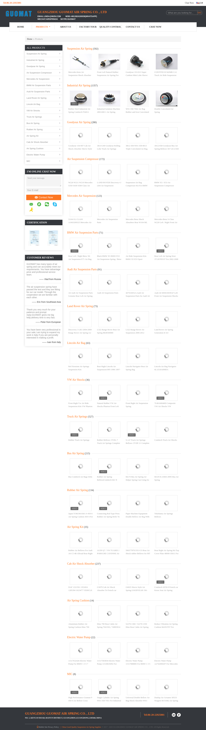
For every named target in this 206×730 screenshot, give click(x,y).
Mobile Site (42, 727)
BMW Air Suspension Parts (39, 85)
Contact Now (43, 197)
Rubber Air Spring (35, 129)
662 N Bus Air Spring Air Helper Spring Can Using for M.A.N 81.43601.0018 (137, 480)
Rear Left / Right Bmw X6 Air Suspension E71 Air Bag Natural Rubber (79, 259)
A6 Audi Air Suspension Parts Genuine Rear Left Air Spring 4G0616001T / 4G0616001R (80, 296)
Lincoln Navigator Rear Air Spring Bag (137, 368)
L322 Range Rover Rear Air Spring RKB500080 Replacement (108, 332)
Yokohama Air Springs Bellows (163, 515)
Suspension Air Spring (37, 54)
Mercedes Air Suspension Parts (107, 221)
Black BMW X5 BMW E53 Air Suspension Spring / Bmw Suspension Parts (109, 259)
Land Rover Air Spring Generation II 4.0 (163, 331)
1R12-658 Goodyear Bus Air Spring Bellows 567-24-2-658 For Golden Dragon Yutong (166, 149)
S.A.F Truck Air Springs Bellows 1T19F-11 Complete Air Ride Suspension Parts (137, 443)
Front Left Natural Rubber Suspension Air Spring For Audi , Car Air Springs (108, 75)
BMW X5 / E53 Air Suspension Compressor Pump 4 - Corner (164, 185)
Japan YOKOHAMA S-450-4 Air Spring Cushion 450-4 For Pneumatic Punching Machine (80, 516)
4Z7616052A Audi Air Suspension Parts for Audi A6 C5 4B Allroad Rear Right (138, 296)
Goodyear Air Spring (36, 66)
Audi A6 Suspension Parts (107, 293)
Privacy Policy (53, 727)
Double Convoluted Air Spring (163, 110)
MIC (28, 161)
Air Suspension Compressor (39, 73)
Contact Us (133, 27)
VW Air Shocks (33, 110)
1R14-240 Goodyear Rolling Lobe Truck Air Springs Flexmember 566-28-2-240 (108, 149)
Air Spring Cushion (35, 148)
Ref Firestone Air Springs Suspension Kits (78, 368)
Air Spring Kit (32, 136)
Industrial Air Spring (35, 60)
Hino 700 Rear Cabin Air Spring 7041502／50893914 (108, 625)
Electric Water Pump (36, 155)
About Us (65, 27)
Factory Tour (87, 27)
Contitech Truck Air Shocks (165, 440)
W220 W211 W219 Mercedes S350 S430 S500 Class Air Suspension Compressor (80, 185)
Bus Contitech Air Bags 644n (80, 477)
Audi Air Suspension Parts (38, 91)
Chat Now (189, 3)
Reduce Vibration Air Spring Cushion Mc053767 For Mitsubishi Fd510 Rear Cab (166, 627)
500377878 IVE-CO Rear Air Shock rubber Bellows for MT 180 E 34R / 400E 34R (138, 553)
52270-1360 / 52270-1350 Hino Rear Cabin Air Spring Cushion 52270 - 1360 (137, 627)
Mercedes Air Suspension (38, 79)
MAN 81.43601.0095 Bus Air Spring (166, 478)
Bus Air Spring (33, 123)
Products (43, 27)
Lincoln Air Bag (33, 104)
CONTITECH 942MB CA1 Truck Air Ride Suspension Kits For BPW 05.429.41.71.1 (166, 75)
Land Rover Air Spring (36, 98)
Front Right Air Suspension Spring (137, 404)
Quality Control (110, 27)
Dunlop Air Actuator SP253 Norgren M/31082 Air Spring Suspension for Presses (166, 700)
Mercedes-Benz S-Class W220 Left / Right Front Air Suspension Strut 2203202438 (166, 222)
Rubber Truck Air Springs (78, 440)
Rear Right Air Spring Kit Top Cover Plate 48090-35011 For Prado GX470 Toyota (166, 553)
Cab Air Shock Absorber (37, 142)
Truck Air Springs (34, 117)
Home (20, 27)
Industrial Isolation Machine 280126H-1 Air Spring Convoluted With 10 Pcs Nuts (109, 112)
